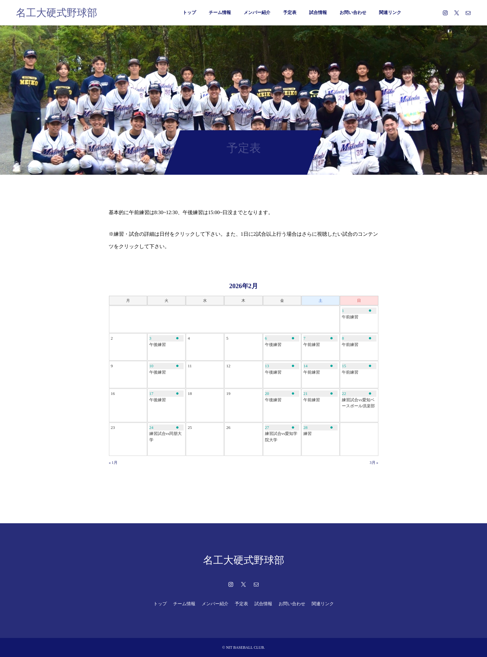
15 (344, 365)
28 (305, 427)
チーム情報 (220, 12)
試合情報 (318, 12)
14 (305, 365)
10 (151, 365)
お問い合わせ (353, 12)
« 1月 (113, 462)
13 (267, 365)
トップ (189, 12)
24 (151, 427)
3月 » (374, 462)
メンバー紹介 (257, 12)
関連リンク (390, 12)
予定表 (289, 12)
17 (151, 393)
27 (267, 427)
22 (344, 393)
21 (305, 393)
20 (267, 393)
